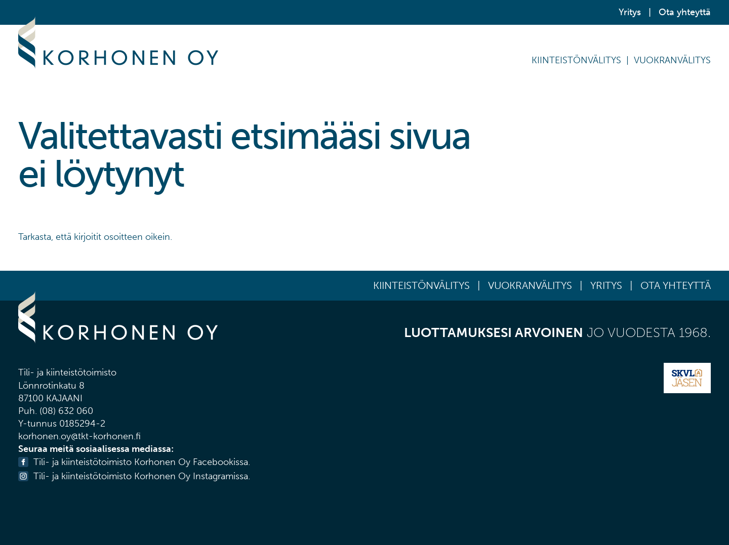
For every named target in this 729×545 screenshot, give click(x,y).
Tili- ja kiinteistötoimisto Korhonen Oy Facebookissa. (141, 462)
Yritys (630, 12)
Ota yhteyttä (685, 12)
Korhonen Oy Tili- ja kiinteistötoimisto (118, 42)
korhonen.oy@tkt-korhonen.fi (79, 436)
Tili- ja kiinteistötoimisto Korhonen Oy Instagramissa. (141, 476)
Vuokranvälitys (672, 60)
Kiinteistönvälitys (576, 60)
